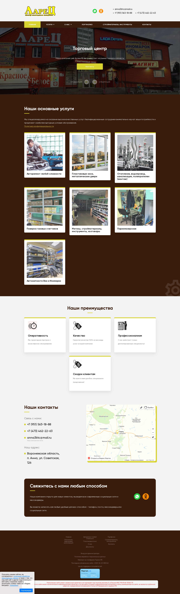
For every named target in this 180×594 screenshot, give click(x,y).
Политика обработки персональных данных (90, 557)
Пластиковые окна (90, 541)
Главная (32, 25)
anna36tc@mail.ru (123, 9)
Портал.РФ (98, 560)
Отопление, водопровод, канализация (68, 541)
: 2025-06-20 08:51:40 (101, 563)
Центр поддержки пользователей (90, 566)
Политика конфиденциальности (39, 126)
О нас (90, 544)
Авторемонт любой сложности (90, 537)
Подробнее (14, 585)
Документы (90, 547)
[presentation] (80, 82)
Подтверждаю (26, 590)
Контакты (146, 25)
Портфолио (87, 25)
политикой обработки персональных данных (16, 577)
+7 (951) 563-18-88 (123, 13)
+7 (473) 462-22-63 (146, 13)
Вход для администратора (90, 553)
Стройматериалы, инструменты (117, 25)
